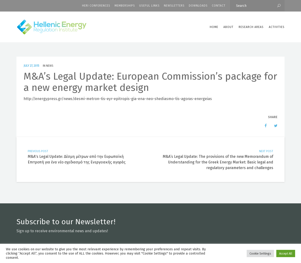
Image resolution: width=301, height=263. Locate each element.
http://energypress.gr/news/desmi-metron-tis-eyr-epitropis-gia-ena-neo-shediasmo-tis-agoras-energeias (118, 99)
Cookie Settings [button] (260, 253)
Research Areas (251, 27)
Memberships (125, 5)
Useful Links (149, 5)
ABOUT (228, 27)
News (49, 65)
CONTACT (219, 5)
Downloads (198, 5)
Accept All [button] (285, 253)
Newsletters (174, 5)
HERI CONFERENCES (96, 5)
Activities (277, 27)
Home (214, 27)
